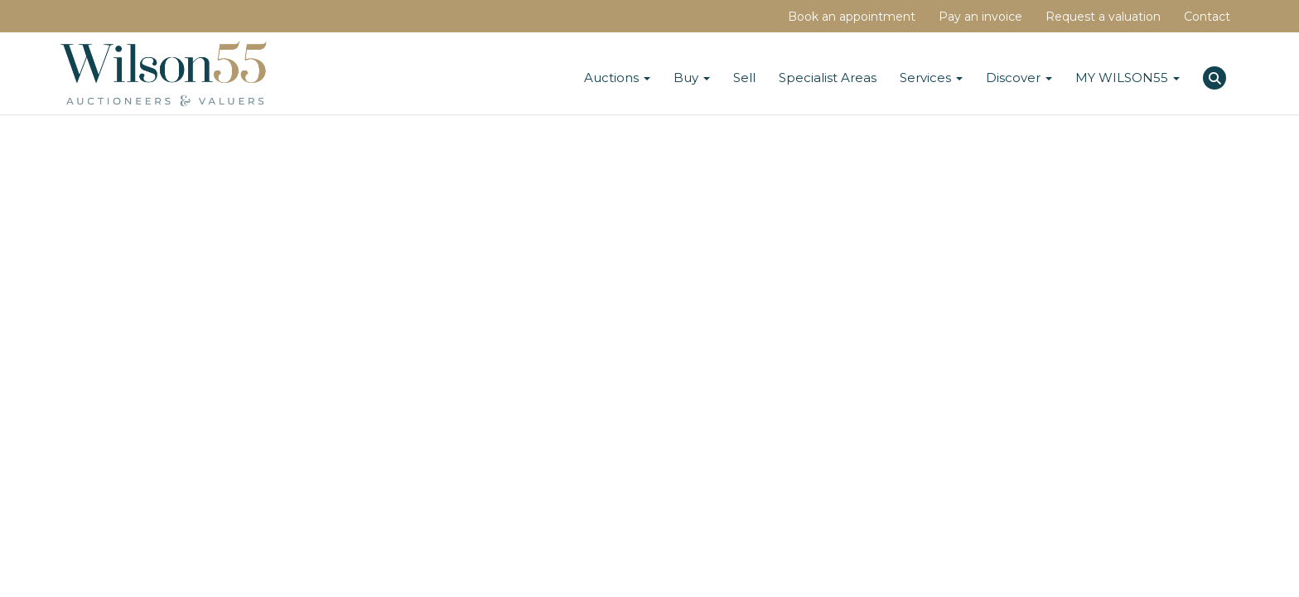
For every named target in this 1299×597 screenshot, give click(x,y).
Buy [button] (692, 77)
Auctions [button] (617, 77)
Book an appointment (851, 16)
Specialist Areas (827, 77)
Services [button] (931, 77)
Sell (744, 77)
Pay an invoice (980, 16)
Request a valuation (1103, 16)
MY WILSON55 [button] (1127, 77)
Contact (1207, 16)
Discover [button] (1019, 77)
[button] (1216, 75)
